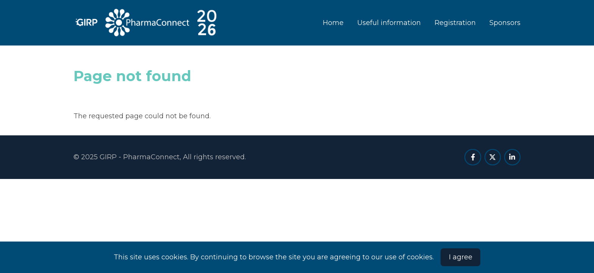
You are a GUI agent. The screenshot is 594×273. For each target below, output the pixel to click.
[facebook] (472, 157)
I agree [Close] (460, 257)
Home (333, 23)
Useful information (389, 23)
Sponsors (505, 23)
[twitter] (493, 157)
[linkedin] (512, 157)
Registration (455, 23)
